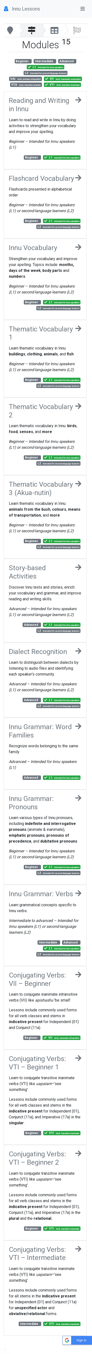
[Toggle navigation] (82, 8)
